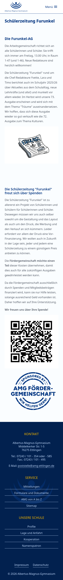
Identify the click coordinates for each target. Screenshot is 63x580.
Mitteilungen (31, 486)
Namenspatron (31, 546)
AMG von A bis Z (31, 499)
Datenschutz (41, 565)
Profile (31, 526)
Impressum (21, 565)
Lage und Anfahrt (31, 533)
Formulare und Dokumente (31, 493)
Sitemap (31, 506)
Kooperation (31, 539)
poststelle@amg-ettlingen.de (36, 466)
